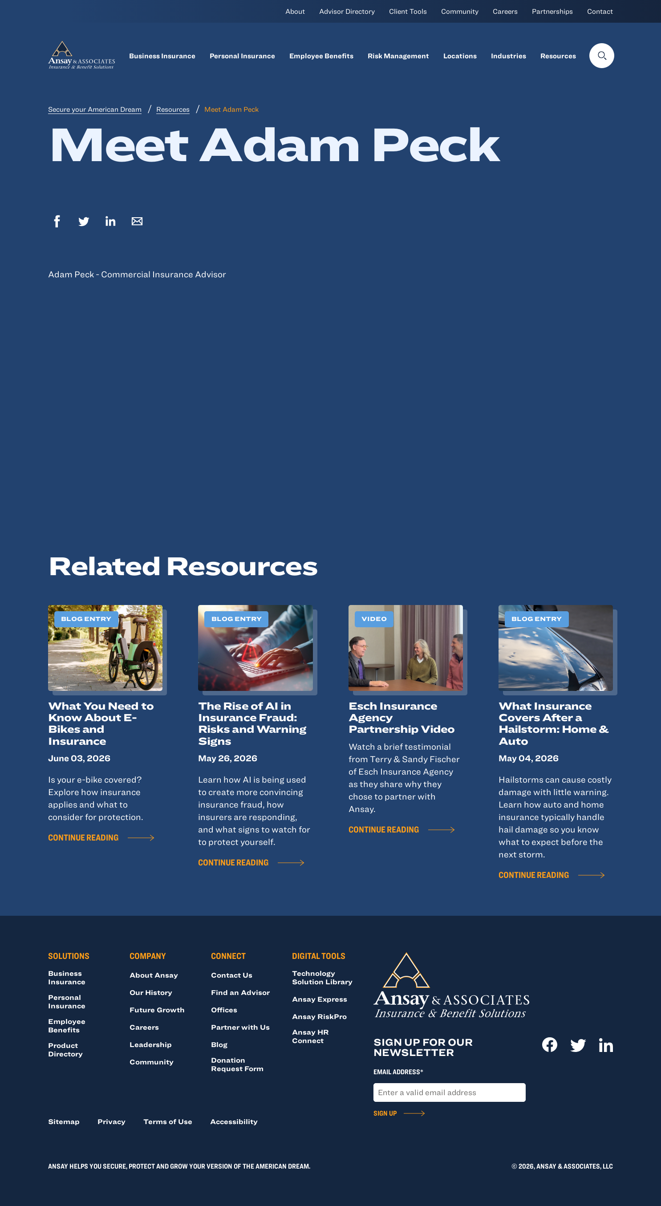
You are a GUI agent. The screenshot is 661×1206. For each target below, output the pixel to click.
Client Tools (408, 11)
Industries (508, 56)
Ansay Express (319, 999)
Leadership (151, 1044)
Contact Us (231, 975)
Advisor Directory (347, 11)
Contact (600, 11)
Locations (460, 56)
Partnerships (552, 11)
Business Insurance (162, 56)
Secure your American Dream (95, 109)
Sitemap (64, 1121)
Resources (558, 56)
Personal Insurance (242, 56)
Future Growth (157, 1010)
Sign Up (385, 1113)
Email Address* (398, 1072)
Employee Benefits (321, 56)
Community (460, 11)
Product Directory (65, 1049)
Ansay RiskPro (319, 1016)
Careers (505, 11)
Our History (151, 992)
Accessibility (234, 1121)
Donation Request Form (237, 1064)
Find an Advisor (240, 992)
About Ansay (154, 975)
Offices (224, 1010)
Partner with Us (240, 1027)
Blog (219, 1044)
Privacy (111, 1121)
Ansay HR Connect (310, 1036)
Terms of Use (167, 1121)
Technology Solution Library (322, 977)
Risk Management (398, 56)
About (295, 11)
